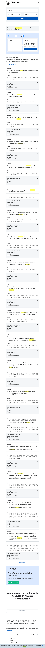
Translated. (9, 630)
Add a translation (11, 64)
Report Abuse (13, 638)
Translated (13, 642)
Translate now (30, 49)
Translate (12, 636)
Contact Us (12, 640)
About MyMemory (14, 634)
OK (24, 646)
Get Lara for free (13, 582)
